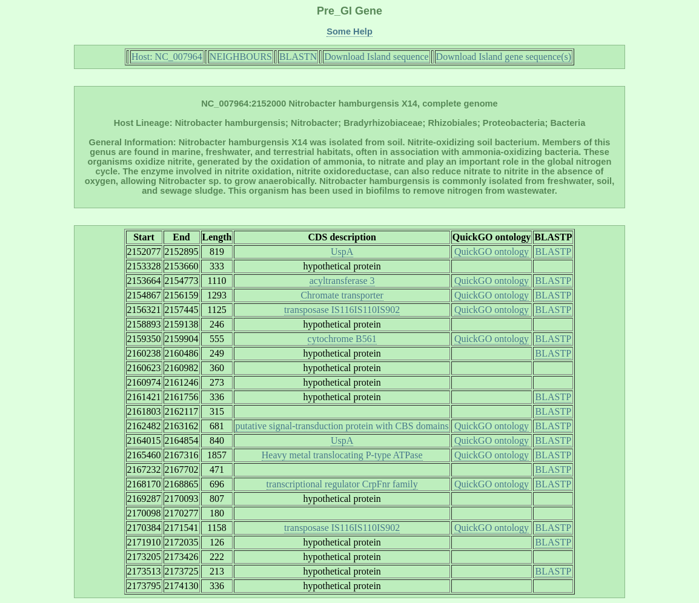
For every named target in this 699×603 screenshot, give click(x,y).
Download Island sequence (376, 56)
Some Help (349, 31)
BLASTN (298, 56)
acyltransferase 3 (342, 280)
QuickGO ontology (491, 251)
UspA (342, 251)
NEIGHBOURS (241, 56)
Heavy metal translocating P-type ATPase (342, 455)
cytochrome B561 (342, 339)
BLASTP (553, 251)
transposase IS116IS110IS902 (342, 310)
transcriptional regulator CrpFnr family (342, 484)
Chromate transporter (341, 295)
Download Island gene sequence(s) (503, 56)
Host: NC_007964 (166, 56)
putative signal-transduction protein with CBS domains (341, 426)
